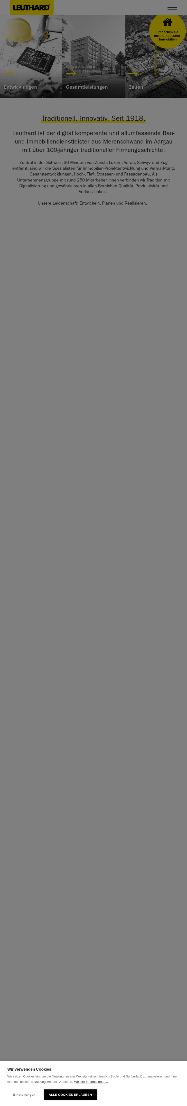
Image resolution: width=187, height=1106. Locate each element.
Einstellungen (24, 1094)
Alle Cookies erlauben (70, 1094)
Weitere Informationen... (91, 1082)
